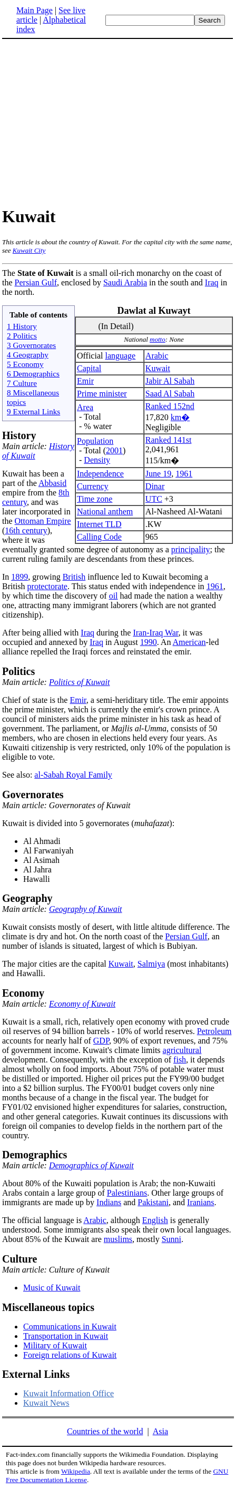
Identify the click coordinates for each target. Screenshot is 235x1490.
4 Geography (27, 354)
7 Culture (22, 383)
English (155, 1220)
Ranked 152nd (169, 406)
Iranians (200, 1202)
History (19, 435)
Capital (89, 368)
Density (97, 459)
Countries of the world (105, 1431)
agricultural (182, 1050)
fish (179, 1059)
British (74, 576)
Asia (160, 1431)
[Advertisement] (117, 122)
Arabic (157, 355)
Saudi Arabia (125, 282)
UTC (153, 498)
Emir (85, 380)
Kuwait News (46, 1402)
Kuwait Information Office (68, 1393)
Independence (100, 473)
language (120, 355)
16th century (26, 530)
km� (180, 417)
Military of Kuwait (55, 1345)
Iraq (212, 282)
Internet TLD (99, 524)
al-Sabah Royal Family (73, 774)
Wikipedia (75, 1471)
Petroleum (214, 1031)
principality (190, 549)
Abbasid (52, 483)
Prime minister (102, 393)
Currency (93, 486)
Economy (23, 993)
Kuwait (157, 368)
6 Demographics (33, 373)
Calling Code (99, 536)
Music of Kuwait (51, 1287)
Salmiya (151, 963)
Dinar (154, 486)
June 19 (158, 473)
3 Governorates (31, 345)
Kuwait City (29, 250)
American (189, 642)
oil (113, 595)
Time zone (94, 498)
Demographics (34, 1154)
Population (95, 440)
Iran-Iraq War (155, 632)
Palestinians (127, 1192)
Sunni (171, 1239)
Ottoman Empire (43, 520)
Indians (108, 1202)
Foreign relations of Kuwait (69, 1354)
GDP (101, 1040)
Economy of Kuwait (82, 1003)
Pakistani (153, 1202)
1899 (19, 576)
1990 (148, 642)
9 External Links (33, 411)
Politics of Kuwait (79, 682)
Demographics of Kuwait (91, 1165)
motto (157, 339)
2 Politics (22, 335)
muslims (118, 1239)
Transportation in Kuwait (65, 1336)
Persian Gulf (36, 282)
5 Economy (25, 364)
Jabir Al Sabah (169, 380)
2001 (114, 450)
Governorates (33, 794)
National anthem (105, 511)
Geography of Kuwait (85, 909)
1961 (183, 473)
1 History (22, 326)
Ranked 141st (168, 439)
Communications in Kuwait (69, 1326)
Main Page (34, 10)
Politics (18, 671)
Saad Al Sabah (169, 393)
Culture (19, 1259)
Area (85, 407)
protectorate (47, 586)
